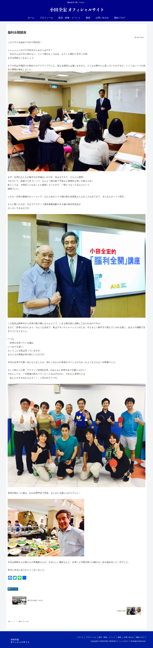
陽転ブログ (140, 637)
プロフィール (91, 637)
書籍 (119, 637)
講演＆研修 (13, 589)
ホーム (80, 637)
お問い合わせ (129, 637)
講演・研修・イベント (106, 637)
